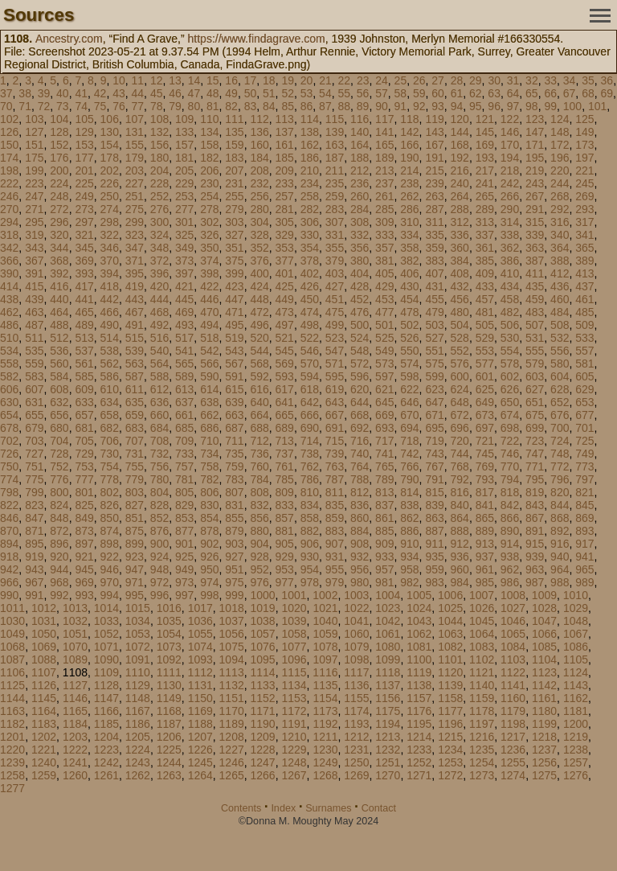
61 (457, 93)
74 (81, 106)
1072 (137, 646)
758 (209, 466)
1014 (106, 608)
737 (285, 453)
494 (209, 324)
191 (434, 157)
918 (9, 556)
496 (259, 324)
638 (209, 402)
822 (9, 505)
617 (285, 389)
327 (234, 234)
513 (84, 337)
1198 (513, 723)
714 (309, 440)
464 (59, 312)
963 (534, 569)
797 (584, 479)
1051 (75, 633)
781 (184, 479)
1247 (263, 762)
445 (184, 299)
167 (434, 144)
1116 (325, 672)
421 (184, 286)
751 (34, 466)
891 (534, 530)
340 (559, 234)
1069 (43, 646)
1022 (356, 608)
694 (409, 427)
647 (434, 402)
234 (309, 183)
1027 (513, 608)
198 (9, 170)
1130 (169, 685)
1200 (575, 723)
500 (359, 324)
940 (559, 556)
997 (184, 595)
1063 (450, 633)
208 (259, 170)
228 (159, 183)
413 (584, 273)
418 (109, 286)
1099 (387, 659)
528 (460, 337)
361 (485, 247)
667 (334, 415)
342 (9, 247)
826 (109, 505)
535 (34, 350)
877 (184, 530)
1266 (263, 775)
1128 (106, 685)
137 (285, 131)
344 (59, 247)
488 (59, 324)
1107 (43, 672)
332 (359, 234)
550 (409, 350)
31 (513, 80)
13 (175, 80)
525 (384, 337)
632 (59, 402)
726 (9, 453)
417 (84, 286)
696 (460, 427)
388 (559, 260)
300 (159, 222)
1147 (106, 698)
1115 (293, 672)
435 (534, 286)
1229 (293, 749)
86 (306, 106)
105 (84, 119)
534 (9, 350)
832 (259, 505)
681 (84, 427)
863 (434, 518)
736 (259, 453)
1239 (12, 762)
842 (510, 505)
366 (9, 260)
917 (584, 543)
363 (534, 247)
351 (234, 247)
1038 (263, 620)
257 (285, 196)
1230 (325, 749)
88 (343, 106)
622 (409, 389)
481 (485, 312)
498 (309, 324)
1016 (169, 608)
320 (59, 234)
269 (584, 196)
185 (285, 157)
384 (460, 260)
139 (334, 131)
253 (184, 196)
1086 (575, 646)
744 (460, 453)
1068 (12, 646)
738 (309, 453)
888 (460, 530)
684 (159, 427)
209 (285, 170)
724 (559, 440)
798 (9, 492)
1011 (12, 608)
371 (134, 260)
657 (84, 415)
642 (309, 402)
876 (159, 530)
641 (285, 402)
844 (559, 505)
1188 (200, 723)
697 (485, 427)
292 (559, 209)
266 (510, 196)
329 (285, 234)
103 (34, 119)
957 (384, 569)
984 (460, 582)
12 (156, 80)
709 (184, 440)
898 (109, 543)
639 (234, 402)
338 (510, 234)
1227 (231, 749)
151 (34, 144)
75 (100, 106)
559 (34, 363)
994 (109, 595)
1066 (544, 633)
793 (485, 479)
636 (159, 402)
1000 (262, 595)
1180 (544, 711)
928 (259, 556)
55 (343, 93)
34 (569, 80)
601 (485, 376)
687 (234, 427)
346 (109, 247)
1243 (137, 762)
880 (259, 530)
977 (285, 582)
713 (285, 440)
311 (434, 222)
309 (384, 222)
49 (231, 93)
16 (231, 80)
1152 (263, 698)
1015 (137, 608)
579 (534, 363)
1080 (387, 646)
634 (109, 402)
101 (597, 106)
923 (134, 556)
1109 (106, 672)
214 (409, 170)
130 (109, 131)
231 (234, 183)
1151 (231, 698)
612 (159, 389)
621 (384, 389)
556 (559, 350)
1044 (450, 620)
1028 (544, 608)
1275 (544, 775)
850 (109, 518)
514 (109, 337)
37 (6, 93)
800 (59, 492)
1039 (293, 620)
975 (234, 582)
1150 (200, 698)
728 (59, 453)
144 (460, 131)
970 (109, 582)
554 (510, 350)
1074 (200, 646)
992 (59, 595)
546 (309, 350)
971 (134, 582)
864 (460, 518)
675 (534, 415)
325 (184, 234)
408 (460, 273)
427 (334, 286)
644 (359, 402)
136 (259, 131)
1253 (450, 762)
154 (109, 144)
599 (434, 376)
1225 (169, 749)
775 (34, 479)
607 (34, 389)
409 (485, 273)
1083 (481, 646)
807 (234, 492)
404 (359, 273)
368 (59, 260)
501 (384, 324)
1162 (575, 698)
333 (384, 234)
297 (84, 222)
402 (309, 273)
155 (134, 144)
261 (384, 196)
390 (9, 273)
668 (359, 415)
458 (510, 299)
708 (159, 440)
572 (359, 363)
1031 (43, 620)
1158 (450, 698)
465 (84, 312)
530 (510, 337)
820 (559, 492)
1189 (231, 723)
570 (309, 363)
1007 (481, 595)
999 (234, 595)
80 (194, 106)
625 (485, 389)
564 (159, 363)
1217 (513, 736)
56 (363, 93)
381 (384, 260)
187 (334, 157)
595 (334, 376)
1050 (43, 633)
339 (534, 234)
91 (400, 106)
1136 (356, 685)
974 (209, 582)
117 (384, 119)
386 (510, 260)
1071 (106, 646)
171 (534, 144)
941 (584, 556)
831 (234, 505)
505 (485, 324)
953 (285, 569)
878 (209, 530)
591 (234, 376)
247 (34, 196)
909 (384, 543)
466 (109, 312)
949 (184, 569)
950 (209, 569)
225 (84, 183)
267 (534, 196)
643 (334, 402)
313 (485, 222)
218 (510, 170)
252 (159, 196)
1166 (106, 711)
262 (409, 196)
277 (184, 209)
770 (510, 466)
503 (434, 324)
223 (34, 183)
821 (584, 492)
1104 (544, 659)
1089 (75, 659)
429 (384, 286)
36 (607, 80)
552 (460, 350)
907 (334, 543)
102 (9, 119)
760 (259, 466)
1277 (12, 788)
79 (175, 106)
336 (460, 234)
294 (9, 222)
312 (460, 222)
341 (584, 234)
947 (134, 569)
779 (134, 479)
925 (184, 556)
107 (134, 119)
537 (84, 350)
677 (584, 415)
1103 (513, 659)
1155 (356, 698)
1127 (75, 685)
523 (334, 337)
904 (259, 543)
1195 (419, 723)
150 (9, 144)
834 (309, 505)
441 (84, 299)
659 (134, 415)
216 (460, 170)
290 (510, 209)
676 (559, 415)
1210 (293, 736)
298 (109, 222)
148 (559, 131)
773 (584, 466)
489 (84, 324)
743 (434, 453)
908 (359, 543)
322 (109, 234)
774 (9, 479)
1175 (387, 711)
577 (485, 363)
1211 (325, 736)
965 (584, 569)
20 (306, 80)
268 (559, 196)
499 (334, 324)
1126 (43, 685)
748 (559, 453)
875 (134, 530)
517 (184, 337)
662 (209, 415)
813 (384, 492)
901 (184, 543)
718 (409, 440)
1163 (12, 711)
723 (534, 440)
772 (559, 466)
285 (384, 209)
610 (109, 389)
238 (409, 183)
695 (434, 427)
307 (334, 222)
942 (9, 569)
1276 (575, 775)
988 (559, 582)
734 (209, 453)
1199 (544, 723)
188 (359, 157)
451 (334, 299)
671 (434, 415)
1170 (231, 711)
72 (44, 106)
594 (309, 376)
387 (534, 260)
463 (34, 312)
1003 (356, 595)
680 (59, 427)
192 (460, 157)
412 (559, 273)
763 (334, 466)
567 (234, 363)
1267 (293, 775)
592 (259, 376)
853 (184, 518)
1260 (75, 775)
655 (34, 415)
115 (334, 119)
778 (109, 479)
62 (475, 93)
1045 (481, 620)
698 (510, 427)
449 (285, 299)
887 (434, 530)
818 (510, 492)
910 (409, 543)
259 (334, 196)
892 (559, 530)
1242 (106, 762)
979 (334, 582)
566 (209, 363)
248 (59, 196)
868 (559, 518)
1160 (513, 698)
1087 (12, 659)
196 (559, 157)
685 (184, 427)
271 (34, 209)
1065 (513, 633)
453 (384, 299)
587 (134, 376)
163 (334, 144)
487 (34, 324)
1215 (450, 736)
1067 (575, 633)
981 (384, 582)
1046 (513, 620)
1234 (450, 749)
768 (460, 466)
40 (62, 93)
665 (285, 415)
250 (109, 196)
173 (584, 144)
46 (175, 93)
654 (9, 415)
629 (584, 389)
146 (510, 131)
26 (419, 80)
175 (34, 157)
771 (534, 466)
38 (24, 93)
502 (409, 324)
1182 (12, 723)
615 (234, 389)
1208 (231, 736)
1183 (43, 723)
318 (9, 234)
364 (559, 247)
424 (259, 286)
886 (409, 530)
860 (359, 518)
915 (534, 543)
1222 (75, 749)
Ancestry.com (69, 38)
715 (334, 440)
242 (510, 183)
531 (534, 337)
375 (234, 260)
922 (109, 556)
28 (457, 80)
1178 (481, 711)
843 (534, 505)
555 (534, 350)
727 (34, 453)
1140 (481, 685)
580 (559, 363)
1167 (137, 711)
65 (531, 93)
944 (59, 569)
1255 (513, 762)
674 (510, 415)
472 (259, 312)
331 (334, 234)
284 (359, 209)
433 (485, 286)
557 (584, 350)
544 (259, 350)
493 (184, 324)
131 (134, 131)
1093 (200, 659)
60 (437, 93)
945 (84, 569)
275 (134, 209)
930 (309, 556)
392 (59, 273)
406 (409, 273)
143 (434, 131)
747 (534, 453)
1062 (419, 633)
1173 (325, 711)
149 (584, 131)
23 (363, 80)
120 (460, 119)
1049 (12, 633)
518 (209, 337)
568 (259, 363)
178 (109, 157)
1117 (356, 672)
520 (259, 337)
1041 (356, 620)
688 (259, 427)
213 (384, 170)
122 (510, 119)
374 (209, 260)
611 (134, 389)
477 (384, 312)
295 (34, 222)
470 (209, 312)
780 (159, 479)
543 (234, 350)
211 (334, 170)
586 (109, 376)
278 (209, 209)
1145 (43, 698)
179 (134, 157)
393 (84, 273)
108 (159, 119)
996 (159, 595)
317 (584, 222)
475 (334, 312)
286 (409, 209)
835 (334, 505)
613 (184, 389)
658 (109, 415)
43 (118, 93)
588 (159, 376)
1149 (169, 698)
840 (460, 505)
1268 (325, 775)
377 (285, 260)
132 (159, 131)
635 (134, 402)
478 (409, 312)
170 (510, 144)
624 (460, 389)
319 (34, 234)
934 (409, 556)
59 (419, 93)
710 (209, 440)
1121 (481, 672)
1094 (231, 659)
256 (259, 196)
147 (534, 131)
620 (359, 389)
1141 (513, 685)
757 (184, 466)
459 (534, 299)
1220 (12, 749)
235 (334, 183)
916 (559, 543)
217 (485, 170)
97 (513, 106)
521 (285, 337)
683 (134, 427)
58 (400, 93)
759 (234, 466)
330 (309, 234)
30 (494, 80)
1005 (419, 595)
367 (34, 260)
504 (460, 324)
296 (59, 222)
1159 (481, 698)
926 (209, 556)
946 (109, 569)
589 (184, 376)
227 (134, 183)
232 (259, 183)
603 (534, 376)
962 (510, 569)
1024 (419, 608)
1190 (263, 723)
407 (434, 273)
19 (287, 80)
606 (9, 389)
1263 (169, 775)
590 (209, 376)
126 (9, 131)
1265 (231, 775)
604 (559, 376)
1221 (43, 749)
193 (485, 157)
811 (334, 492)
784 (259, 479)
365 (584, 247)
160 (259, 144)
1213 (387, 736)
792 (460, 479)
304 (259, 222)
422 (209, 286)
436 (559, 286)
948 (159, 569)
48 (212, 93)
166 (409, 144)
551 (434, 350)
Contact (379, 808)
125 (584, 119)
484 (559, 312)
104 (59, 119)
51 (269, 93)
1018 (231, 608)
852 (159, 518)
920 (59, 556)
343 (34, 247)
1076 (263, 646)
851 (134, 518)
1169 (200, 711)
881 (285, 530)
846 (9, 518)
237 (384, 183)
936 (460, 556)
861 (384, 518)
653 (584, 402)
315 (534, 222)
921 (84, 556)
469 (184, 312)
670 (409, 415)
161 (285, 144)
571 (334, 363)
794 (510, 479)
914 (510, 543)
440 (59, 299)
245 (584, 183)
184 (259, 157)
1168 (169, 711)
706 (109, 440)
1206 (169, 736)
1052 (106, 633)
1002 (325, 595)
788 (359, 479)
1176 (419, 711)
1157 (419, 698)
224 (59, 183)
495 (234, 324)
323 (134, 234)
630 (9, 402)
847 (34, 518)
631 (34, 402)
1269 (356, 775)
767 (434, 466)
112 (259, 119)
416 (59, 286)
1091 (137, 659)
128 (59, 131)
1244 (169, 762)
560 (59, 363)
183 (234, 157)
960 (460, 569)
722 (510, 440)
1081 (419, 646)
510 (9, 337)
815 (434, 492)
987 (534, 582)
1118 (387, 672)
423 (234, 286)
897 (84, 543)
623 (434, 389)
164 (359, 144)
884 (359, 530)
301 (184, 222)
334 (409, 234)
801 (84, 492)
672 (460, 415)
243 (534, 183)
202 (109, 170)
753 (84, 466)
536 (59, 350)
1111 (169, 672)
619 (334, 389)
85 (287, 106)
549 (384, 350)
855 (234, 518)
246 (9, 196)
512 (59, 337)
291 (534, 209)
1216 (481, 736)
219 (534, 170)
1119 (419, 672)
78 (156, 106)
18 (269, 80)
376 (259, 260)
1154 (325, 698)
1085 (544, 646)
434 (510, 286)
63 (494, 93)
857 (285, 518)
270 (9, 209)
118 (409, 119)
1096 (293, 659)
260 (359, 196)
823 (34, 505)
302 (209, 222)
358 (409, 247)
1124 (575, 672)
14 (194, 80)
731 (134, 453)
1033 (106, 620)
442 (109, 299)
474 (309, 312)
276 (159, 209)
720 (460, 440)
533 (584, 337)
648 (460, 402)
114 (309, 119)
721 (485, 440)
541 (184, 350)
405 (384, 273)
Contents (241, 808)
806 (209, 492)
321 (84, 234)
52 (287, 93)
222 (9, 183)
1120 (450, 672)
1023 (387, 608)
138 (309, 131)
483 (534, 312)
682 (109, 427)
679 (34, 427)
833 (285, 505)
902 (209, 543)
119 (434, 119)
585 (84, 376)
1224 (137, 749)
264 (460, 196)
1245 (200, 762)
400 (259, 273)
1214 (419, 736)
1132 (231, 685)
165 (384, 144)
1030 (12, 620)
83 (250, 106)
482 (510, 312)
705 (84, 440)
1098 (356, 659)
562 (109, 363)
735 (234, 453)
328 (259, 234)
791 (434, 479)
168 (460, 144)
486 (9, 324)
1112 (200, 672)
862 (409, 518)
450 (309, 299)
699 (534, 427)
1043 (419, 620)
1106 (12, 672)
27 (437, 80)
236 (359, 183)
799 (34, 492)
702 (9, 440)
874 (109, 530)
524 (359, 337)
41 (81, 93)
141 (384, 131)
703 (34, 440)
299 (134, 222)
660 (159, 415)
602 (510, 376)
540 (159, 350)
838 (409, 505)
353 (285, 247)
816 (460, 492)
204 (159, 170)
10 (118, 80)
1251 (387, 762)
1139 (450, 685)
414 (9, 286)
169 (485, 144)
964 (559, 569)
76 (118, 106)
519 (234, 337)
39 (44, 93)
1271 (419, 775)
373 (184, 260)
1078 (325, 646)
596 (359, 376)
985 (485, 582)
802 (109, 492)
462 (9, 312)
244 (559, 183)
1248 (293, 762)
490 (109, 324)
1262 (137, 775)
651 (534, 402)
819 (534, 492)
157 (184, 144)
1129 (137, 685)
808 (259, 492)
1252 (419, 762)
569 (285, 363)
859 (334, 518)
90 (381, 106)
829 (184, 505)
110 (209, 119)
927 (234, 556)
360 (460, 247)
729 (84, 453)
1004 (387, 595)
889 (485, 530)
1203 (75, 736)
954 (309, 569)
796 (559, 479)
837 (384, 505)
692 (359, 427)
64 (513, 93)
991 (34, 595)
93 (437, 106)
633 (84, 402)
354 (309, 247)
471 (234, 312)
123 (534, 119)
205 (184, 170)
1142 (544, 685)
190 (409, 157)
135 (234, 131)
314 (510, 222)
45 (156, 93)
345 (84, 247)
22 (344, 80)
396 (159, 273)
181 (184, 157)
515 (134, 337)
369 (84, 260)
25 (400, 80)
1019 (263, 608)
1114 (262, 672)
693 (384, 427)
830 (209, 505)
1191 (293, 723)
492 (159, 324)
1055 (200, 633)
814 (409, 492)
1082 (450, 646)
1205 (137, 736)
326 (209, 234)
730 (109, 453)
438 (9, 299)
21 (325, 80)
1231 (356, 749)
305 (285, 222)
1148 (137, 698)
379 (334, 260)
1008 (513, 595)
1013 (75, 608)
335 (434, 234)
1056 (231, 633)
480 (460, 312)
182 (209, 157)
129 (84, 131)
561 (84, 363)
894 (9, 543)
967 (34, 582)
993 (84, 595)
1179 (513, 711)
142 (409, 131)
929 (285, 556)
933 (384, 556)
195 (534, 157)
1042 (387, 620)
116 (359, 119)
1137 (387, 685)
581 (584, 363)
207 (234, 170)
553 (485, 350)
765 (384, 466)
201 (84, 170)
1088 (43, 659)
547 (334, 350)
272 (59, 209)
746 (510, 453)
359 (434, 247)
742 (409, 453)
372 (159, 260)
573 (384, 363)
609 (84, 389)
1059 (325, 633)
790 (409, 479)
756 (159, 466)
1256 (544, 762)
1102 (481, 659)
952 (259, 569)
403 (334, 273)
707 (134, 440)
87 (325, 106)
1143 (575, 685)
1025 (450, 608)
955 (334, 569)
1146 (75, 698)
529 (485, 337)
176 (59, 157)
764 (359, 466)
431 (434, 286)
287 (434, 209)
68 (588, 93)
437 (584, 286)
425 (285, 286)
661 (184, 415)
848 (59, 518)
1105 (575, 659)
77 (138, 106)
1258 (12, 775)
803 (134, 492)
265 (485, 196)
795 (534, 479)
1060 (356, 633)
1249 (325, 762)
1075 (231, 646)
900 (159, 543)
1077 (293, 646)
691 (334, 427)
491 (134, 324)
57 (381, 93)
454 (409, 299)
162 (309, 144)
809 (285, 492)
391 (34, 273)
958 (409, 569)
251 (134, 196)
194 (510, 157)
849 (84, 518)
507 (534, 324)
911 (434, 543)
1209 (263, 736)
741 (384, 453)
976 (259, 582)
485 (584, 312)
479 (434, 312)
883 (334, 530)
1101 (450, 659)
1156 (387, 698)
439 (34, 299)
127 (34, 131)
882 (309, 530)
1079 (356, 646)
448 (259, 299)
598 (409, 376)
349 (184, 247)
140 (359, 131)
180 (159, 157)
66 (550, 93)
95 (475, 106)
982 (409, 582)
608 (59, 389)
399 (234, 273)
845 (584, 505)
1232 (387, 749)
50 (250, 93)
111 (234, 119)
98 (531, 106)
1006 (450, 595)
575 (434, 363)
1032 (75, 620)
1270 (387, 775)
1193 (356, 723)
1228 (263, 749)
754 (109, 466)
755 (134, 466)
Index (283, 808)
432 (460, 286)
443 (134, 299)
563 (134, 363)
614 (209, 389)
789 (384, 479)
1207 (200, 736)
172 (559, 144)
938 (510, 556)
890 (510, 530)
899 (134, 543)
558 (9, 363)
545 (285, 350)
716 (359, 440)
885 (384, 530)
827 (134, 505)
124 (559, 119)
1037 (231, 620)
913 (485, 543)
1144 (12, 698)
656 (59, 415)
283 (334, 209)
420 (159, 286)
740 (359, 453)
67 (569, 93)
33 (550, 80)
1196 (450, 723)
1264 (200, 775)
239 (434, 183)
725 (584, 440)
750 (9, 466)
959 (434, 569)
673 (485, 415)
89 (363, 106)
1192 (325, 723)
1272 (450, 775)
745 (485, 453)
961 (485, 569)
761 (285, 466)
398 (209, 273)
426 (309, 286)
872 (59, 530)
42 (100, 93)
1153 (293, 698)
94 (457, 106)
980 (359, 582)
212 (359, 170)
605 (584, 376)
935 (434, 556)
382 (409, 260)
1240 (43, 762)
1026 (481, 608)
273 (84, 209)
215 (434, 170)
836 (359, 505)
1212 (356, 736)
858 (309, 518)
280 (259, 209)
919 (34, 556)
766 (409, 466)
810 (309, 492)
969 (84, 582)
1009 (544, 595)
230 (209, 183)
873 (84, 530)
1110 (137, 672)
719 (434, 440)
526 (409, 337)
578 (510, 363)
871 (34, 530)
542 (209, 350)
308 (359, 222)
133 (184, 131)
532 (559, 337)
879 (234, 530)
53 (306, 93)
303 (234, 222)
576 (460, 363)
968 (59, 582)
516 (159, 337)
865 (485, 518)
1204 (106, 736)
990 (9, 595)
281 (285, 209)
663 (234, 415)
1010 (575, 595)
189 (384, 157)
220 (559, 170)
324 (159, 234)
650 (510, 402)
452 (359, 299)
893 (584, 530)
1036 (200, 620)
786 (309, 479)
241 (485, 183)
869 (584, 518)
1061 (387, 633)
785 (285, 479)
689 (285, 427)
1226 (200, 749)
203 (134, 170)
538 (109, 350)
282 (309, 209)
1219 (575, 736)
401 (285, 273)
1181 (575, 711)
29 (475, 80)
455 (434, 299)
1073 (169, 646)
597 (384, 376)
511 (34, 337)
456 (460, 299)
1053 (137, 633)
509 (584, 324)
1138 (419, 685)
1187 (169, 723)
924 (159, 556)
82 (231, 106)
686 (209, 427)
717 (384, 440)
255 (234, 196)
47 (194, 93)
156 (159, 144)
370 (109, 260)
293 (584, 209)
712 (259, 440)
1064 (481, 633)
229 (184, 183)
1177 (450, 711)
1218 (544, 736)
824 (59, 505)
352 (259, 247)
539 (134, 350)
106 (109, 119)
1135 (325, 685)
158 (209, 144)
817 (485, 492)
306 (309, 222)
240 (460, 183)
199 (34, 170)
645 (384, 402)
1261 (106, 775)
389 (584, 260)
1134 (293, 685)
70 (6, 106)
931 (334, 556)
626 (510, 389)
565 (184, 363)
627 (534, 389)
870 (9, 530)
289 (485, 209)
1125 (12, 685)
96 (494, 106)
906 (309, 543)
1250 (356, 762)
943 (34, 569)
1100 (419, 659)
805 (184, 492)
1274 (513, 775)
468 (159, 312)
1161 (544, 698)
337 (485, 234)
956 (359, 569)
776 (59, 479)
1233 (419, 749)
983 (434, 582)
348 (159, 247)
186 (309, 157)
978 (309, 582)
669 (384, 415)
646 (409, 402)
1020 (293, 608)
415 (34, 286)
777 (84, 479)
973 (184, 582)
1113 (231, 672)
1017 (200, 608)
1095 (263, 659)
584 (59, 376)
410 (510, 273)
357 (384, 247)
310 (409, 222)
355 (334, 247)
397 (184, 273)
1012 (43, 608)
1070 (75, 646)
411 (534, 273)
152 (59, 144)
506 (510, 324)
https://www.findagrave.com (256, 38)
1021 (325, 608)
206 (209, 170)
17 (250, 80)
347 (134, 247)
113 (285, 119)
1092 (169, 659)
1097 (325, 659)
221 (584, 170)
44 (138, 93)
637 (184, 402)
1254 (481, 762)
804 (159, 492)
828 (159, 505)
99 (550, 106)
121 (485, 119)
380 (359, 260)
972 (159, 582)
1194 (387, 723)
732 (159, 453)
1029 (575, 608)
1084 (513, 646)
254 (209, 196)
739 (334, 453)
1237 (544, 749)
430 (409, 286)
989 (584, 582)
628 (559, 389)
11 (138, 80)
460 (559, 299)
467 (134, 312)
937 (485, 556)
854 (209, 518)
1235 (481, 749)
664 (259, 415)
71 (24, 106)
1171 (263, 711)
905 (285, 543)
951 (234, 569)
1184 (75, 723)
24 (381, 80)
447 (234, 299)
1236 (513, 749)
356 (359, 247)
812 (359, 492)
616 (259, 389)
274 (109, 209)
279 (234, 209)
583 (34, 376)
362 (510, 247)
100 (572, 106)
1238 (575, 749)
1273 (481, 775)
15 (212, 80)
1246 (231, 762)
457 (485, 299)
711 (234, 440)
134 (209, 131)
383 (434, 260)
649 (485, 402)
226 (109, 183)
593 (285, 376)
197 (584, 157)
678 (9, 427)
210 (309, 170)
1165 (75, 711)
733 (184, 453)
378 (309, 260)
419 (134, 286)
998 (209, 595)
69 (607, 93)
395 (134, 273)
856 (259, 518)
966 (9, 582)
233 (285, 183)
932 (359, 556)
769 (485, 466)
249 (84, 196)
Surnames (328, 808)
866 (510, 518)
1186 (137, 723)
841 (485, 505)
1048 (575, 620)
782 (209, 479)
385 (485, 260)
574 (409, 363)
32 (531, 80)
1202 (43, 736)
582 (9, 376)
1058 (293, 633)
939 (534, 556)
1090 (106, 659)
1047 (544, 620)
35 (588, 80)
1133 (263, 685)
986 (510, 582)
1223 (106, 749)
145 (485, 131)
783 (234, 479)
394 (109, 273)
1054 (169, 633)
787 (334, 479)
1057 (263, 633)
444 (159, 299)
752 (59, 466)
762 (309, 466)
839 (434, 505)
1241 (75, 762)
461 (584, 299)
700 (559, 427)
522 (309, 337)
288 (460, 209)
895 (34, 543)
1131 (200, 685)
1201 (12, 736)
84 (269, 106)
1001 (293, 595)
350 (209, 247)
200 (59, 170)
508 (559, 324)
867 (534, 518)
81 (212, 106)
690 (309, 427)
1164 (43, 711)
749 (584, 453)
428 (359, 286)
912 (460, 543)
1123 (544, 672)
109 (184, 119)
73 (62, 106)
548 (359, 350)
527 (434, 337)
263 (434, 196)
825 (84, 505)
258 (309, 196)
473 (285, 312)
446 (209, 299)
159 (234, 144)
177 (84, 157)
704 (59, 440)
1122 (513, 672)
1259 (43, 775)
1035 (169, 620)
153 (84, 144)
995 (134, 595)
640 (259, 402)
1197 (481, 723)
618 (309, 389)
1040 (325, 620)
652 (559, 402)
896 (59, 543)
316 (559, 222)
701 (584, 427)
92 (419, 106)
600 (460, 376)
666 (309, 415)
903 (234, 543)
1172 (293, 711)
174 (9, 157)
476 (359, 312)
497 (285, 324)
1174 (356, 711)
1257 (575, 762)
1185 (106, 723)
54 (325, 93)
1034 (137, 620)
